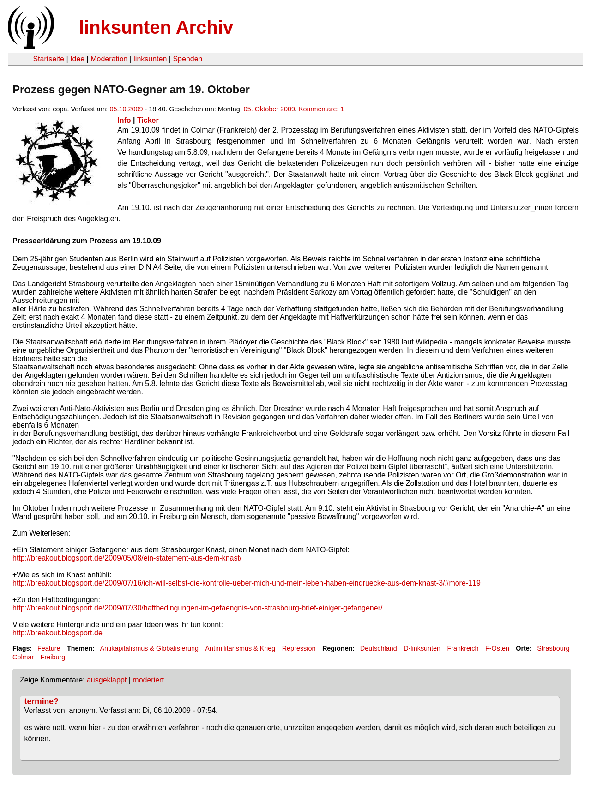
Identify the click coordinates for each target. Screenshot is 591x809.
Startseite (48, 59)
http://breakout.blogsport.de (57, 633)
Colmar (23, 657)
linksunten (150, 59)
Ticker (148, 120)
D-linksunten (422, 648)
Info (124, 120)
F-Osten (497, 648)
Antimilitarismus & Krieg (240, 648)
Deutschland (378, 648)
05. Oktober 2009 (269, 109)
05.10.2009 (126, 109)
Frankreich (463, 648)
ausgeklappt (107, 680)
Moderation (108, 59)
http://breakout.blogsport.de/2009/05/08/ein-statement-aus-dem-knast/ (126, 558)
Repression (299, 648)
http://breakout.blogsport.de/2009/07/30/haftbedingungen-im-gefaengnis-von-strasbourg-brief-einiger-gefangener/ (197, 608)
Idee (77, 59)
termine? (41, 701)
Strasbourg (553, 648)
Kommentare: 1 (321, 109)
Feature (48, 648)
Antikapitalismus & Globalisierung (149, 648)
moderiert (148, 680)
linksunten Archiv (156, 27)
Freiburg (53, 657)
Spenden (187, 59)
